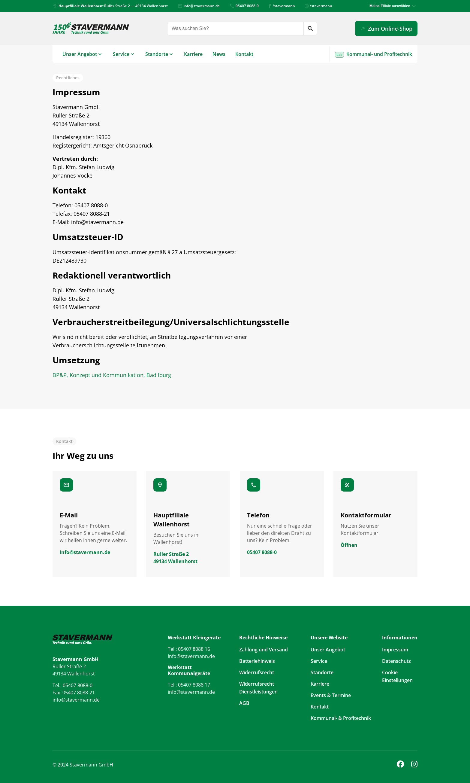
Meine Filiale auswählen (389, 6)
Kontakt (244, 54)
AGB (244, 703)
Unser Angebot (79, 54)
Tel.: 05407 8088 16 (189, 649)
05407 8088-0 (244, 5)
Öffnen (349, 545)
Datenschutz (396, 661)
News (218, 54)
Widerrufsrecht (256, 672)
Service (121, 54)
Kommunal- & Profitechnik (341, 718)
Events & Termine (331, 695)
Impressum (395, 649)
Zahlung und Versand (263, 649)
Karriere (193, 54)
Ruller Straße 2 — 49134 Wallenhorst (110, 6)
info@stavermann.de (199, 5)
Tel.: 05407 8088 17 (189, 684)
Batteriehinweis (257, 661)
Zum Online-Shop (385, 28)
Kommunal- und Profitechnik (373, 54)
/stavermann (282, 5)
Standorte (156, 54)
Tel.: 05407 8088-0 (72, 685)
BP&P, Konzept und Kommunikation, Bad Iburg (112, 375)
